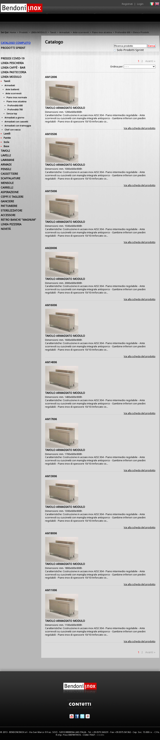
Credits (100, 734)
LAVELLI (6, 155)
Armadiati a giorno (14, 117)
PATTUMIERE (9, 206)
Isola (6, 142)
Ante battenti (12, 89)
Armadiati (64, 32)
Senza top (11, 113)
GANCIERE (7, 201)
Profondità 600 (122, 32)
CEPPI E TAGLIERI (12, 196)
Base (6, 146)
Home (44, 17)
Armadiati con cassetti (16, 121)
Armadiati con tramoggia (18, 125)
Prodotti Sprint (13, 48)
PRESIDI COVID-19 (12, 58)
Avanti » (150, 61)
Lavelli (7, 133)
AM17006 (51, 419)
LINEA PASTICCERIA (13, 72)
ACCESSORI (8, 215)
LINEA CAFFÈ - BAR (13, 67)
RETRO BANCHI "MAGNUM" (18, 219)
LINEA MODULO (39, 32)
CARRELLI (7, 187)
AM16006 (51, 305)
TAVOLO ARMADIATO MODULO (65, 108)
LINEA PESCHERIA (12, 63)
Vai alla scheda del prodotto (139, 128)
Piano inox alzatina (102, 32)
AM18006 (51, 533)
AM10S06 (51, 134)
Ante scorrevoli (81, 32)
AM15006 (51, 191)
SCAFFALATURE (10, 178)
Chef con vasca (12, 129)
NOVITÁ (6, 229)
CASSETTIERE (9, 173)
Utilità (139, 18)
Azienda (59, 18)
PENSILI (6, 169)
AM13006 (51, 476)
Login (140, 4)
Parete (7, 137)
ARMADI (6, 164)
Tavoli (53, 32)
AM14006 (51, 362)
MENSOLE (7, 183)
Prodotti (74, 18)
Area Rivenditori (95, 18)
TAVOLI (5, 150)
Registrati (127, 4)
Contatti (154, 17)
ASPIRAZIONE (10, 192)
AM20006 (51, 248)
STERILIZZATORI (11, 210)
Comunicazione (120, 18)
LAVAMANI (7, 160)
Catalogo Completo (16, 43)
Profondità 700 (15, 109)
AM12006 (51, 77)
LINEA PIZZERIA (11, 224)
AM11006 (51, 590)
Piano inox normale (16, 97)
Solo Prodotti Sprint (130, 50)
